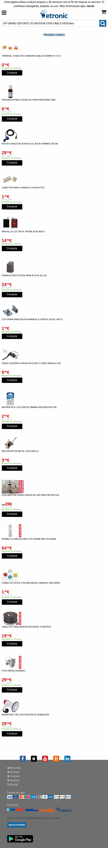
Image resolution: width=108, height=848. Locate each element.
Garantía (13, 780)
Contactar (12, 784)
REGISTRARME (17, 825)
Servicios (13, 772)
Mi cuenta (13, 768)
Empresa (13, 776)
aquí (82, 6)
